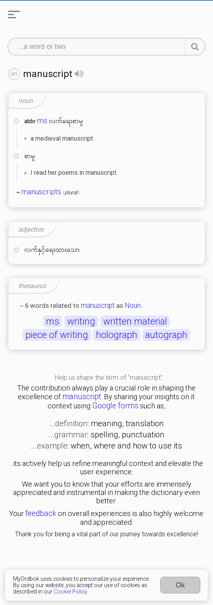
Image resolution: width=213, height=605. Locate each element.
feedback (40, 513)
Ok (180, 585)
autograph (166, 334)
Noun (133, 305)
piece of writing (56, 334)
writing (81, 321)
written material (135, 321)
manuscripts (41, 191)
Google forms (115, 405)
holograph (116, 334)
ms (42, 120)
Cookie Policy (70, 591)
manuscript (98, 305)
